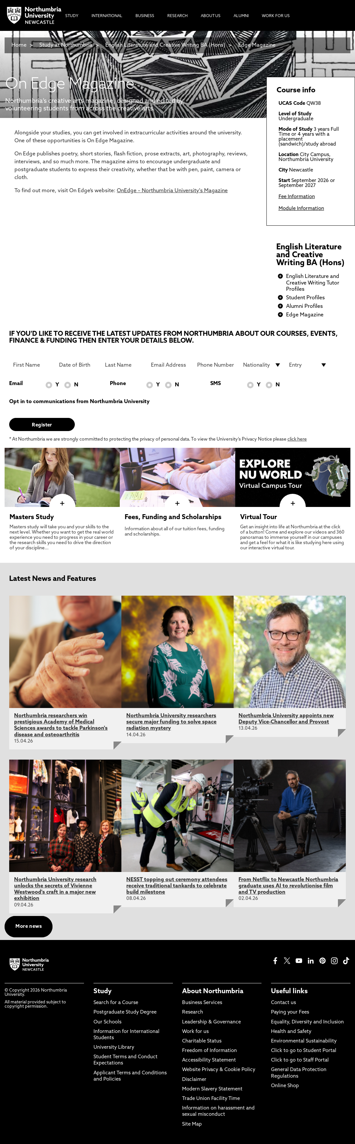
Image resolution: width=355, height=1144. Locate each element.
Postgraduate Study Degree (125, 1012)
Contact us (283, 1002)
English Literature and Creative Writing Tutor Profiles (312, 283)
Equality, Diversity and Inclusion (307, 1022)
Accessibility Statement (209, 1060)
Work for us (195, 1031)
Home (19, 45)
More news (28, 926)
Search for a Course (116, 1002)
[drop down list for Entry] (308, 365)
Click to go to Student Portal (303, 1050)
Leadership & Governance (211, 1022)
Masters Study (32, 517)
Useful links (289, 991)
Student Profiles (305, 298)
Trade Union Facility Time (211, 1098)
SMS (215, 383)
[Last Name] (124, 365)
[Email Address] (170, 365)
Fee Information (297, 196)
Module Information (301, 208)
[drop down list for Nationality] (262, 365)
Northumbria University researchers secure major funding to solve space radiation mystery (171, 722)
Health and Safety (291, 1031)
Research (192, 1012)
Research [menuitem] (177, 16)
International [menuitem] (107, 16)
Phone (118, 383)
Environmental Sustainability (304, 1041)
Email (16, 383)
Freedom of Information (209, 1050)
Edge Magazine (257, 45)
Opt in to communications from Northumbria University (79, 401)
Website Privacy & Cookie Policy (218, 1069)
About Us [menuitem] (210, 16)
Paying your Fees (290, 1012)
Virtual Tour (258, 517)
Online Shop (285, 1086)
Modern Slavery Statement (212, 1089)
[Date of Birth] (78, 365)
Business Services (202, 1002)
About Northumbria (212, 991)
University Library (114, 1047)
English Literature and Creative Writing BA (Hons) (165, 45)
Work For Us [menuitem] (276, 16)
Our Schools (107, 1022)
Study (103, 991)
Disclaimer (194, 1079)
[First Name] (32, 365)
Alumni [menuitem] (241, 16)
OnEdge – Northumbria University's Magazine (172, 191)
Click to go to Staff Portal (300, 1060)
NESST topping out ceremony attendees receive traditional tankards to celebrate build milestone (176, 886)
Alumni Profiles (304, 306)
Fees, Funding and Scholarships (173, 517)
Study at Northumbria (66, 45)
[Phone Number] (216, 365)
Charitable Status (201, 1041)
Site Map (192, 1124)
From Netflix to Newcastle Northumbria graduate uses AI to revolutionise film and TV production (288, 886)
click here (297, 439)
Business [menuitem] (145, 16)
